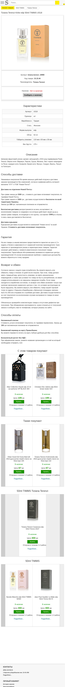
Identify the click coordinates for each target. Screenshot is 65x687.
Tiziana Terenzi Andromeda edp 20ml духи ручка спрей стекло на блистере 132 (46, 459)
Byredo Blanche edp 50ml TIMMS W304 (18, 598)
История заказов (8, 684)
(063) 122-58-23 (8, 670)
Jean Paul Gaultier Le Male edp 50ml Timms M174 (46, 598)
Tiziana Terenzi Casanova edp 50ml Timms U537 (32, 528)
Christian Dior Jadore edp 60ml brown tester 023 (46, 388)
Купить (18, 402)
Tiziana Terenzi (39, 82)
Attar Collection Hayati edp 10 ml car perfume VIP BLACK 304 (19, 388)
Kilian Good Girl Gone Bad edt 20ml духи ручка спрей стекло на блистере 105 (18, 459)
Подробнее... (19, 409)
